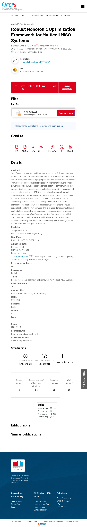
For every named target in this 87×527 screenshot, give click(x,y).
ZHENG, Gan (17, 250)
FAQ (59, 504)
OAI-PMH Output (64, 501)
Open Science (18, 501)
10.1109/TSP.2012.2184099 (31, 71)
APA (33, 151)
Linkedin (70, 151)
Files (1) (15, 87)
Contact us (62, 506)
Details (31, 85)
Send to (23, 87)
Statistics (40, 85)
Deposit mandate (65, 498)
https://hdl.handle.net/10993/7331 (35, 62)
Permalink (52, 151)
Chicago (41, 151)
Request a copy (66, 112)
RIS (16, 151)
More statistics (62, 362)
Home (22, 15)
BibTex (25, 151)
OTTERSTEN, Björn (21, 256)
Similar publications (67, 87)
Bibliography (52, 85)
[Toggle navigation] (83, 6)
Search (15, 507)
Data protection (41, 510)
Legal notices (40, 507)
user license (57, 126)
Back (16, 15)
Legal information (42, 504)
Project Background (43, 501)
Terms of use (16, 521)
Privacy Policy (32, 521)
